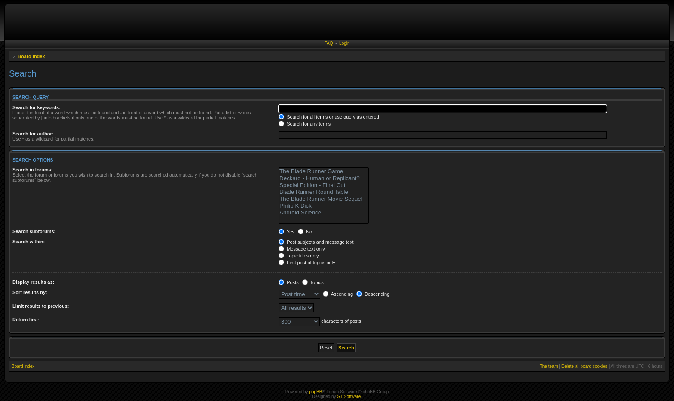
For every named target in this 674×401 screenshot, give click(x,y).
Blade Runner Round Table (323, 192)
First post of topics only (307, 262)
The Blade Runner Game (323, 171)
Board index (31, 56)
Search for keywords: (36, 107)
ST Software (349, 396)
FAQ (328, 43)
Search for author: (32, 133)
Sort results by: (29, 292)
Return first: (26, 319)
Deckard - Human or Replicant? (323, 178)
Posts (289, 282)
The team (549, 366)
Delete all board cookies (584, 366)
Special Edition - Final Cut (323, 185)
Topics (313, 282)
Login (344, 43)
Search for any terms (305, 123)
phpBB (315, 391)
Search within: (28, 241)
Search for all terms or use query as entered (329, 116)
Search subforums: (33, 231)
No (305, 231)
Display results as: (33, 282)
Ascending (338, 294)
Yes (286, 231)
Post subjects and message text (316, 242)
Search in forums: (32, 169)
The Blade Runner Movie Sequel (323, 199)
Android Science (323, 212)
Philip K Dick (323, 205)
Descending (372, 294)
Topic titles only (299, 255)
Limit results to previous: (40, 306)
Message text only (302, 248)
